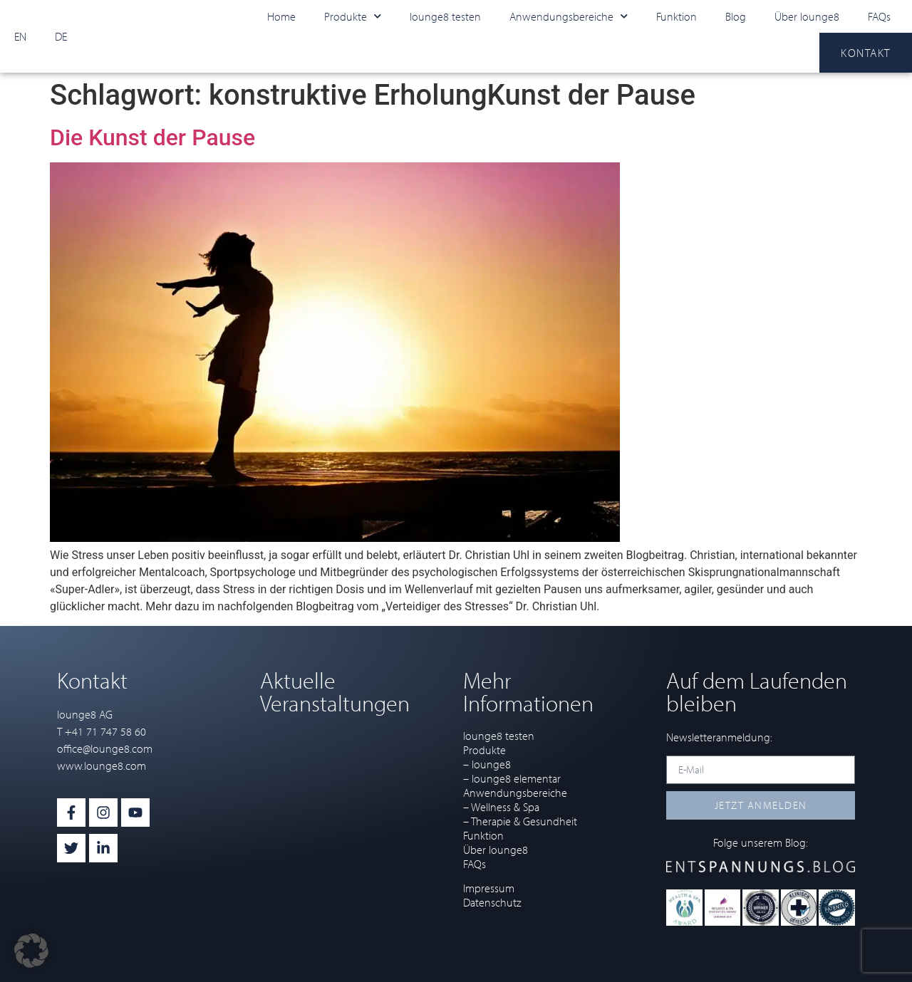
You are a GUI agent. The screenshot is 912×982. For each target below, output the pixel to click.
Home (281, 16)
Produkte (352, 16)
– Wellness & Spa (501, 807)
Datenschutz (492, 902)
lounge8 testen (445, 16)
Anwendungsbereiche (568, 16)
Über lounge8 (806, 16)
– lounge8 (487, 764)
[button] (31, 950)
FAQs (879, 16)
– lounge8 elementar (512, 778)
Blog (735, 16)
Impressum (488, 888)
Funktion (676, 16)
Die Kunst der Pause (152, 137)
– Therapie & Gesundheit (520, 821)
